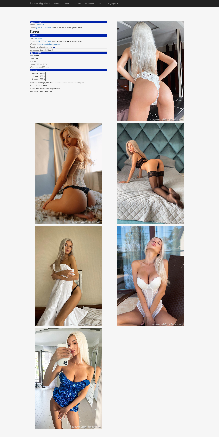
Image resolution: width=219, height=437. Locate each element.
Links (100, 3)
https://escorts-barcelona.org (48, 44)
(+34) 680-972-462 (43, 41)
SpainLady (40, 25)
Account (77, 3)
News (67, 3)
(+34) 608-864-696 (43, 28)
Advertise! (89, 3)
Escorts (57, 3)
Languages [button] (112, 3)
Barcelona (38, 38)
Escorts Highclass (40, 3)
